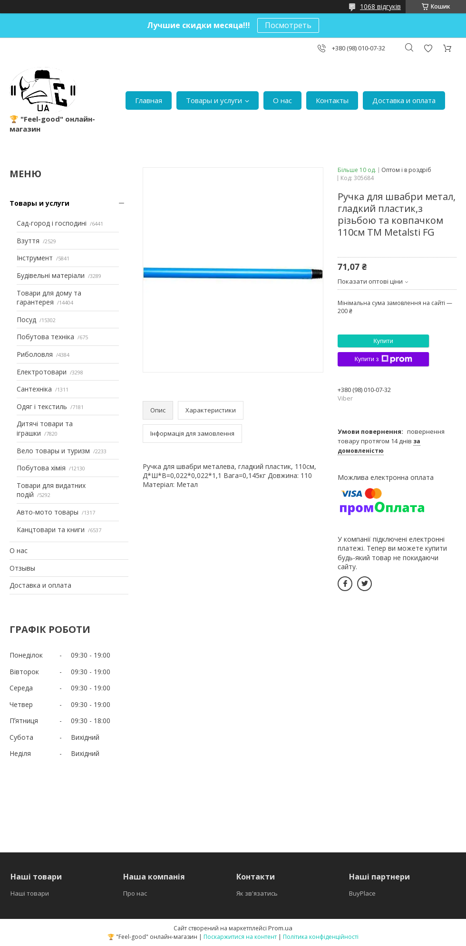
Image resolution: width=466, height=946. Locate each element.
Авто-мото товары (47, 511)
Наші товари (29, 893)
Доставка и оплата (404, 100)
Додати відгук (427, 48)
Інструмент (35, 257)
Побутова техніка (45, 336)
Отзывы (22, 568)
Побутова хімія (41, 467)
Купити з (383, 359)
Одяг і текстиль (42, 406)
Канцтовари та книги (51, 529)
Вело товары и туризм (53, 450)
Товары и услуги (214, 100)
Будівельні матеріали (51, 275)
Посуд (26, 319)
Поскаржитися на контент (240, 937)
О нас (282, 100)
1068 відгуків (380, 6)
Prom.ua (280, 928)
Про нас (135, 893)
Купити (383, 340)
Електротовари (42, 371)
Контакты (332, 100)
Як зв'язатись (257, 893)
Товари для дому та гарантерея (49, 297)
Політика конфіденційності (321, 937)
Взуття (28, 240)
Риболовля (35, 354)
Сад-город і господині (52, 223)
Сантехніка (34, 388)
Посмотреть (288, 25)
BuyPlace (362, 893)
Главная (148, 100)
